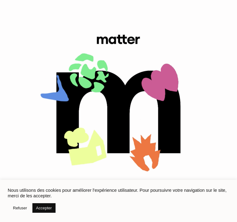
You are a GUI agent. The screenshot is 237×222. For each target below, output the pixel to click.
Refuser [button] (20, 208)
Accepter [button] (44, 208)
